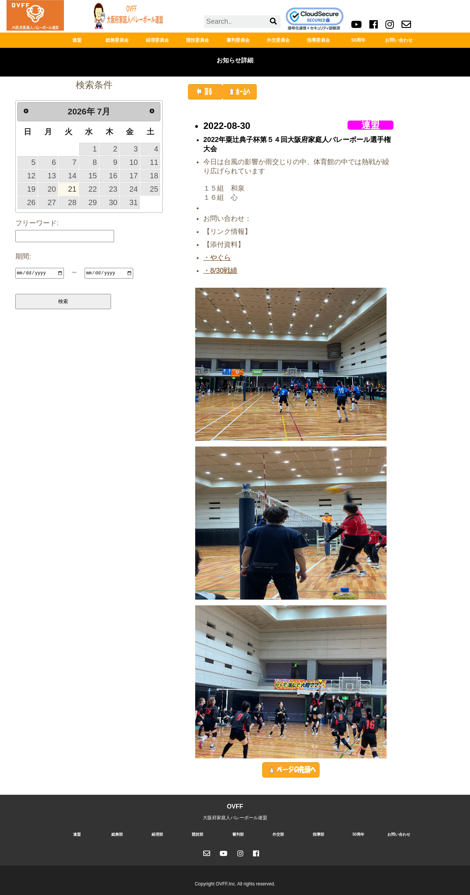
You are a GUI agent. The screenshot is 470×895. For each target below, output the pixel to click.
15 (92, 175)
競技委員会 (197, 40)
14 (72, 175)
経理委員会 (157, 40)
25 (154, 189)
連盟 (77, 40)
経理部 (157, 834)
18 (154, 175)
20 (51, 189)
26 (31, 202)
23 (113, 189)
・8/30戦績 (220, 270)
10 (133, 162)
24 (133, 189)
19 (31, 189)
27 (51, 202)
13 (51, 175)
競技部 (197, 834)
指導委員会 (318, 40)
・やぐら (217, 257)
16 (113, 175)
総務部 (117, 834)
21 (72, 189)
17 (133, 175)
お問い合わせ (399, 40)
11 (154, 162)
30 (113, 202)
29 (92, 202)
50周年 (358, 40)
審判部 (238, 834)
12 (31, 175)
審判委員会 (238, 40)
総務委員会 (117, 40)
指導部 (318, 834)
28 (72, 202)
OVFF (235, 806)
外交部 (278, 834)
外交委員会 (278, 40)
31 (133, 202)
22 (92, 189)
